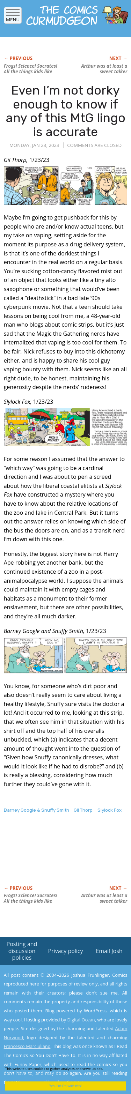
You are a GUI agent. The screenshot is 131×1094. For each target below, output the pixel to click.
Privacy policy (65, 951)
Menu (13, 17)
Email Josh (109, 951)
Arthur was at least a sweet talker (104, 69)
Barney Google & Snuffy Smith (36, 810)
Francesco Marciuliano (27, 1046)
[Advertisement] (60, 856)
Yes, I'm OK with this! (65, 1086)
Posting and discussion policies (22, 950)
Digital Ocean (81, 1020)
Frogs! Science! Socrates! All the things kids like (30, 69)
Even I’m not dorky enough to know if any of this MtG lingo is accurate (65, 111)
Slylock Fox (109, 810)
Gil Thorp (83, 810)
